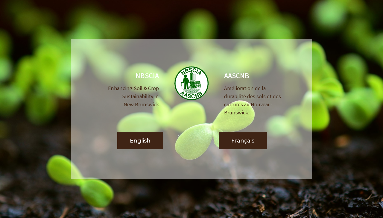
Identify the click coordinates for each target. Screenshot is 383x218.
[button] (140, 140)
